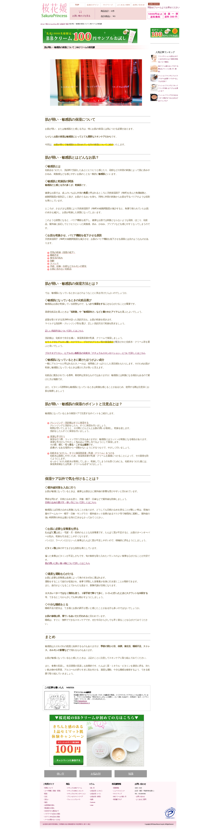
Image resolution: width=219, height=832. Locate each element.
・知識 (91, 799)
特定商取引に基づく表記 (83, 824)
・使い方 (92, 788)
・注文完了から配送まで (51, 811)
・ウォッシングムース (73, 799)
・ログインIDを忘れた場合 (51, 816)
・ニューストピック (118, 791)
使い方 (60, 773)
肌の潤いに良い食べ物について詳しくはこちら (67, 563)
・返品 (45, 802)
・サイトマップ (117, 793)
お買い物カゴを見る (81, 16)
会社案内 (45, 824)
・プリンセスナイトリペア (74, 796)
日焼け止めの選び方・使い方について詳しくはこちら (70, 502)
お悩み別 (62, 24)
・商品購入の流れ (48, 808)
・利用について (48, 788)
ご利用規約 (61, 824)
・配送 (45, 793)
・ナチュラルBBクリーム (74, 788)
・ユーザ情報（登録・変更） (52, 791)
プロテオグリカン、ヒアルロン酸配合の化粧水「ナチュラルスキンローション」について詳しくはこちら (95, 353)
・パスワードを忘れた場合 (51, 814)
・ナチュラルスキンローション (76, 793)
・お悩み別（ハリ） (95, 793)
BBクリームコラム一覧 (52, 24)
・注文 (45, 796)
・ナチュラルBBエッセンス (74, 791)
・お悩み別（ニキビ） (96, 791)
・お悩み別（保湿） (95, 796)
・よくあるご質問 (140, 799)
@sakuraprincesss (82, 701)
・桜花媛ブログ (117, 799)
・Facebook (92, 802)
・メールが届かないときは (51, 819)
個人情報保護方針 (70, 824)
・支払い (46, 799)
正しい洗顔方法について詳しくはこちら (64, 331)
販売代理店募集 (53, 824)
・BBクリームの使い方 (119, 796)
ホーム (42, 24)
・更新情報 (115, 788)
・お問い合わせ (140, 796)
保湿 (67, 24)
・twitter (91, 805)
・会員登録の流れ (48, 805)
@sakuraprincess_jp (84, 703)
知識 (130, 773)
